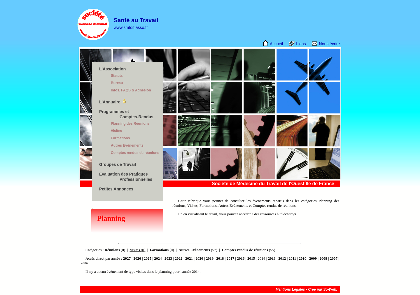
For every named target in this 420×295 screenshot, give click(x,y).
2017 (230, 258)
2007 (333, 258)
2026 (137, 258)
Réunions (112, 250)
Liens (301, 43)
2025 (147, 258)
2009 (313, 258)
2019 (210, 258)
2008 (323, 258)
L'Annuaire (109, 102)
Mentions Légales (290, 289)
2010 (303, 258)
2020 (199, 258)
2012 (282, 258)
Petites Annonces (116, 189)
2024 (158, 258)
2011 (292, 258)
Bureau (117, 83)
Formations (120, 138)
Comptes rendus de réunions (135, 153)
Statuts (117, 76)
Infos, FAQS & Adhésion (131, 90)
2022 (178, 258)
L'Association (112, 69)
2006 (84, 263)
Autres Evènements (127, 145)
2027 (127, 258)
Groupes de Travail (117, 164)
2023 (168, 258)
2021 (189, 258)
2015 (251, 258)
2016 (240, 258)
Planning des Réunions (130, 124)
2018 (220, 258)
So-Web (329, 289)
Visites (116, 131)
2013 (272, 258)
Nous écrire (329, 43)
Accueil (276, 43)
